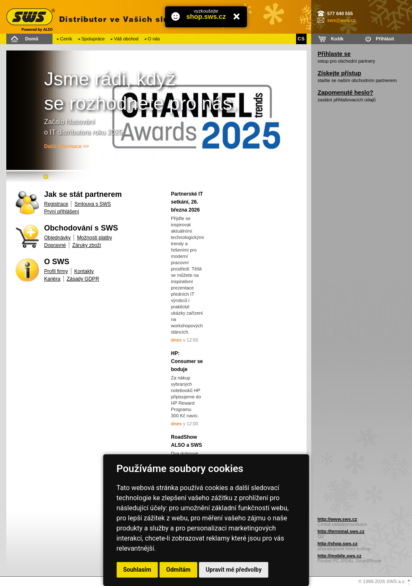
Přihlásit (385, 38)
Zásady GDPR (83, 279)
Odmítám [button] (178, 569)
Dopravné (55, 245)
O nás (154, 38)
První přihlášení (61, 212)
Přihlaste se (334, 53)
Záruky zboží (86, 245)
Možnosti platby (94, 238)
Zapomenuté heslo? (345, 92)
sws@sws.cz (341, 20)
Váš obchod (126, 38)
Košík (337, 38)
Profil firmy (56, 271)
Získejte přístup (339, 73)
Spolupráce (93, 38)
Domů (31, 38)
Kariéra (52, 279)
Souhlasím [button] (137, 569)
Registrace (56, 204)
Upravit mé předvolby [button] (234, 569)
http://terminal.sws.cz (341, 531)
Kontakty (84, 271)
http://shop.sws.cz (337, 543)
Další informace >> (66, 146)
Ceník (66, 38)
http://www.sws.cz (337, 519)
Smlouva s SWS (92, 204)
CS (301, 38)
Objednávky (57, 238)
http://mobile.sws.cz (340, 555)
